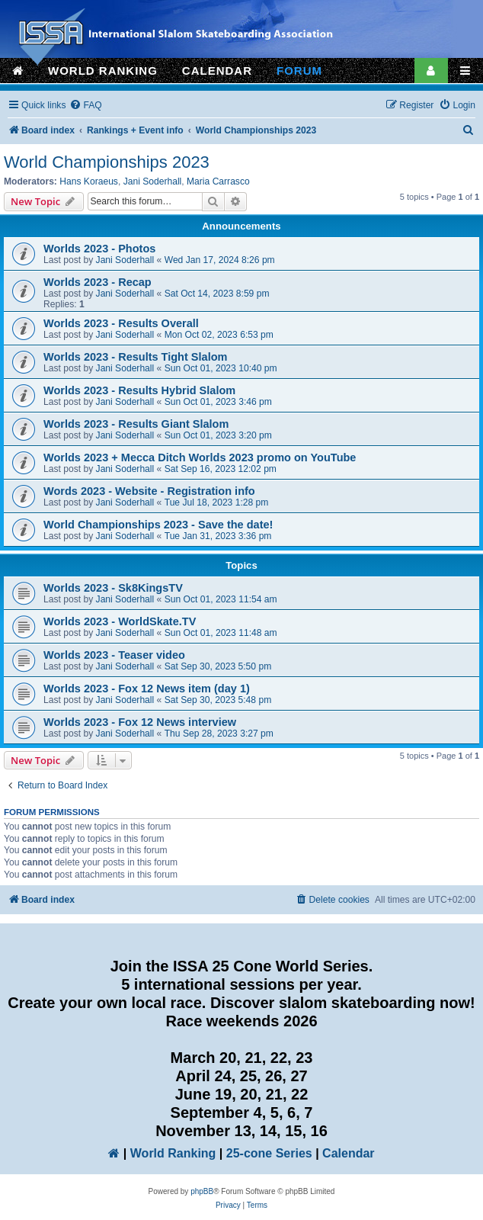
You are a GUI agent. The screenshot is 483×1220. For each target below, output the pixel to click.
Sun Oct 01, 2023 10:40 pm (221, 368)
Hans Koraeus (88, 181)
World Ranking (173, 1153)
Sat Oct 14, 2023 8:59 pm (217, 293)
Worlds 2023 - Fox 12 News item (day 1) (146, 688)
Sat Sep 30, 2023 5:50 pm (218, 666)
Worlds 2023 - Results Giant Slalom (136, 424)
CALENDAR (217, 70)
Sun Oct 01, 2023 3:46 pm (218, 401)
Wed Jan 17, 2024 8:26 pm (220, 260)
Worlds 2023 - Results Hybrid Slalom (139, 390)
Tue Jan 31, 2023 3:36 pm (218, 536)
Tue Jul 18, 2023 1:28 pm (217, 502)
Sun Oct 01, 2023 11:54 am (221, 599)
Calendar (348, 1153)
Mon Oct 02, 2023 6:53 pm (219, 334)
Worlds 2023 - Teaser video (114, 655)
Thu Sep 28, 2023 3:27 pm (219, 733)
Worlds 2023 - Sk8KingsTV (113, 588)
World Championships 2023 (107, 162)
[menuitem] (85, 105)
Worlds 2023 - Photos (99, 248)
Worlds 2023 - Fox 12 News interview (139, 722)
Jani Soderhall (152, 181)
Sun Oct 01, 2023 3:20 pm (218, 435)
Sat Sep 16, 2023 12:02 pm (221, 469)
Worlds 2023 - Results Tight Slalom (135, 357)
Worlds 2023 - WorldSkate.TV (119, 621)
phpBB (201, 1191)
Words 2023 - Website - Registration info (149, 491)
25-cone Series (269, 1153)
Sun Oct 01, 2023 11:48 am (221, 633)
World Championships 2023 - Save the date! (158, 524)
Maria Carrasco (218, 181)
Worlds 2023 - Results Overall (121, 323)
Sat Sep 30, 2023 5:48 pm (218, 700)
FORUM (299, 70)
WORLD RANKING (103, 70)
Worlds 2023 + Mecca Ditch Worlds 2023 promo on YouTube (199, 457)
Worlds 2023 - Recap (97, 282)
